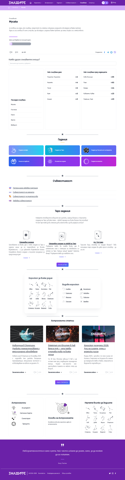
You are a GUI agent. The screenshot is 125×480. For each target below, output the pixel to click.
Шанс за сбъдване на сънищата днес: (20, 43)
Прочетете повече (19, 372)
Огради (85, 88)
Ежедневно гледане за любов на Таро (62, 244)
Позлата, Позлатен (53, 77)
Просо (13, 115)
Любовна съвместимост (22, 201)
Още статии (62, 382)
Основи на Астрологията (60, 418)
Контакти (41, 473)
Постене (14, 110)
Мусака (13, 104)
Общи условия (66, 473)
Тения (49, 88)
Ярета (13, 120)
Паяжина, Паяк (88, 99)
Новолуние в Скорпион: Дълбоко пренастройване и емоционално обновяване (26, 348)
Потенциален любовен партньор (25, 188)
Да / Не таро (98, 242)
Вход (113, 3)
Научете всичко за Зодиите (98, 403)
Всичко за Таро (62, 264)
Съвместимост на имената (23, 192)
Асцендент (21, 408)
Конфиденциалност (53, 473)
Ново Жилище (88, 77)
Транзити (21, 424)
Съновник (13, 18)
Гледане (26, 258)
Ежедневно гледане (26, 242)
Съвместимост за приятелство (25, 196)
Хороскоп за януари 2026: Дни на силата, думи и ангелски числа (96, 348)
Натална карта (22, 413)
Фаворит (14, 125)
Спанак (49, 99)
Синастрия (21, 418)
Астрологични (19, 403)
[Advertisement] (26, 86)
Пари (85, 82)
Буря (48, 93)
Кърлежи (50, 82)
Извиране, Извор (88, 93)
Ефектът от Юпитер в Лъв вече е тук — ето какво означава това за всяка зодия (61, 350)
